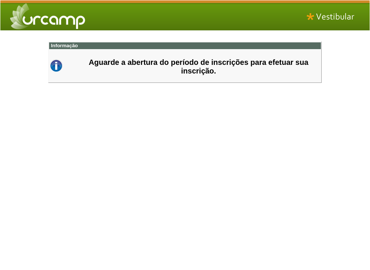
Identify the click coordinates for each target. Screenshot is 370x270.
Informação (63, 45)
